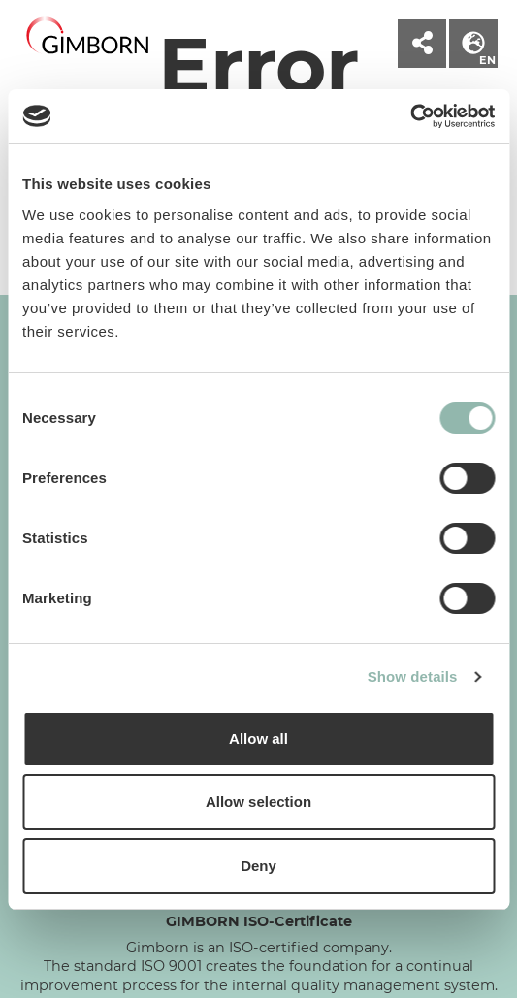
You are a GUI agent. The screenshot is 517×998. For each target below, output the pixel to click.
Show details (413, 676)
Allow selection (258, 801)
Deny (258, 865)
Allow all (258, 738)
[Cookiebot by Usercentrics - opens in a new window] (410, 116)
